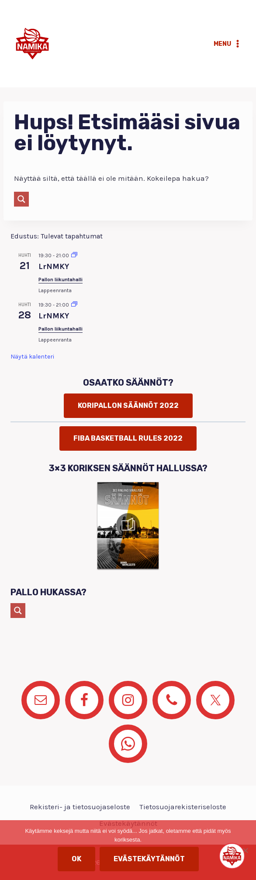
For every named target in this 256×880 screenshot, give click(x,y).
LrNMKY (53, 266)
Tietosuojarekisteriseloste (182, 806)
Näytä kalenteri (32, 356)
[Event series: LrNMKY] (74, 255)
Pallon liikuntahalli (60, 279)
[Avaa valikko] (228, 44)
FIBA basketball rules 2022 (128, 438)
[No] (245, 850)
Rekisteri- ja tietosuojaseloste (80, 806)
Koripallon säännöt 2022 (128, 405)
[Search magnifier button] (21, 199)
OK (76, 859)
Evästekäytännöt (149, 859)
